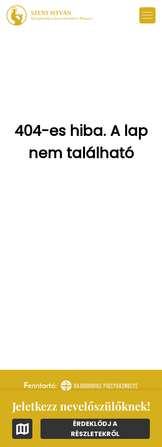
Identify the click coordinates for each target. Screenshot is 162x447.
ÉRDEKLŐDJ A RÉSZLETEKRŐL (95, 429)
